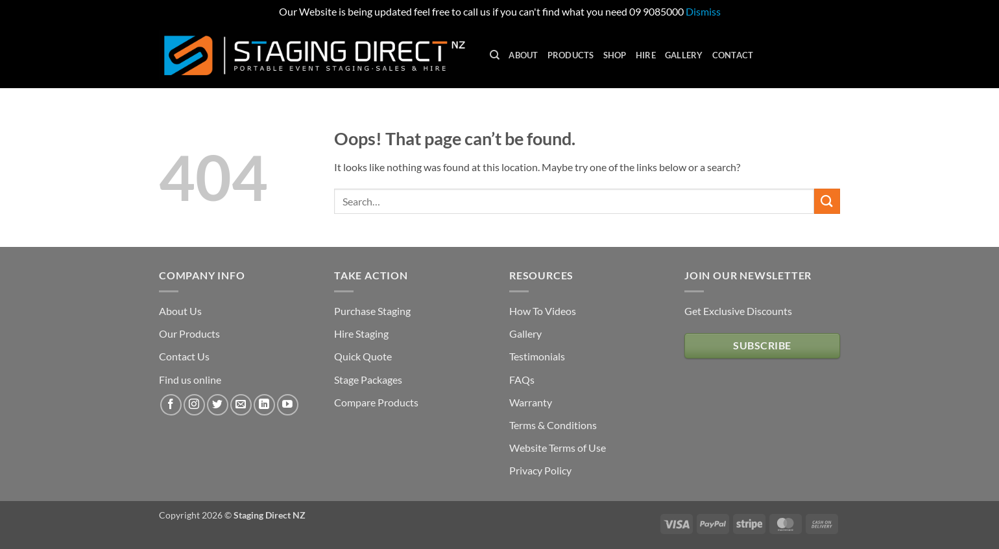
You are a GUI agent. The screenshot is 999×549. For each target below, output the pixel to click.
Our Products (189, 333)
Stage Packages (368, 379)
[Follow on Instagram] (194, 404)
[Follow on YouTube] (287, 404)
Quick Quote (363, 356)
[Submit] (827, 201)
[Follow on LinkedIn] (264, 404)
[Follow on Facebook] (171, 404)
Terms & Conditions (553, 425)
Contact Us (184, 356)
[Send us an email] (241, 404)
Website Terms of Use (557, 447)
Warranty (530, 402)
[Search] (495, 55)
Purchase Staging (372, 311)
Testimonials (537, 356)
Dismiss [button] (703, 11)
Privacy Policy (540, 470)
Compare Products (376, 402)
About (523, 55)
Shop (615, 55)
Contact (733, 55)
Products (571, 55)
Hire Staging (361, 333)
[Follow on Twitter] (217, 404)
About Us (180, 311)
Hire (646, 55)
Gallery (684, 55)
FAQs (522, 379)
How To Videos (542, 311)
